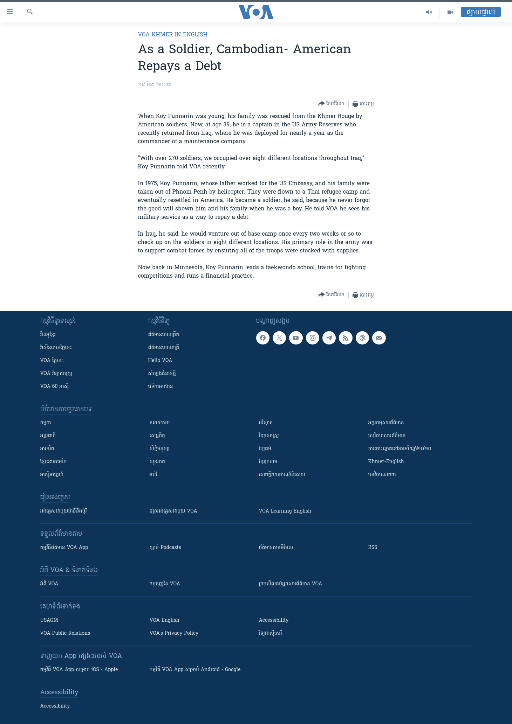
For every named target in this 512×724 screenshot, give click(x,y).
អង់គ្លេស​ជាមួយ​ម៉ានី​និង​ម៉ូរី (63, 511)
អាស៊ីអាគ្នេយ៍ (52, 475)
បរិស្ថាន (266, 423)
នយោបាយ (160, 423)
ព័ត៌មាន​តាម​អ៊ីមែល (276, 547)
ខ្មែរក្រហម (268, 462)
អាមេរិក (47, 449)
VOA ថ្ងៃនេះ (52, 360)
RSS (372, 547)
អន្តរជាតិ (48, 436)
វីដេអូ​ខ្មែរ (48, 335)
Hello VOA (160, 360)
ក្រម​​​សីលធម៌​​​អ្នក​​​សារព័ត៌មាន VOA (290, 584)
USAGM (49, 620)
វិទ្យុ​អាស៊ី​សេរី (270, 633)
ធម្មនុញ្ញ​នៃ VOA (165, 584)
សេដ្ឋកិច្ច (157, 436)
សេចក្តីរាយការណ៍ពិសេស (282, 475)
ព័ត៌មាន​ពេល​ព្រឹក (163, 335)
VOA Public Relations (65, 633)
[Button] (331, 104)
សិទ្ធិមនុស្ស (160, 449)
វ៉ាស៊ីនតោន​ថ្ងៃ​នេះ (56, 347)
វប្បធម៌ (265, 449)
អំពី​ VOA (49, 584)
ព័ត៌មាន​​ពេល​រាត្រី (163, 347)
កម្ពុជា (45, 423)
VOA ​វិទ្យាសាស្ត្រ (56, 373)
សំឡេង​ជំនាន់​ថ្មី (162, 373)
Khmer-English (386, 462)
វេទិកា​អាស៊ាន (160, 386)
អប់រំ (153, 475)
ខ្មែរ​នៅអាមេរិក (53, 462)
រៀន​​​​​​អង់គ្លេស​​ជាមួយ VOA (173, 511)
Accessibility (274, 620)
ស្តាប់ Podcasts (165, 547)
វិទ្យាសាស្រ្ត (269, 436)
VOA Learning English (285, 511)
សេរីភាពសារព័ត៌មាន (387, 436)
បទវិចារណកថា (382, 475)
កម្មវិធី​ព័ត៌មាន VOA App (64, 547)
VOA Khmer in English (172, 35)
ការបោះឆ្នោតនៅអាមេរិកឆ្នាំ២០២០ (399, 449)
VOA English (164, 620)
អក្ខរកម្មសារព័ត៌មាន (386, 423)
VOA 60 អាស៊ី (54, 386)
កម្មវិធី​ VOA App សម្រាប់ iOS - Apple (79, 670)
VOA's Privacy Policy (174, 633)
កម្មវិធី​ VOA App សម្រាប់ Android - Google (195, 670)
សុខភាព (157, 462)
